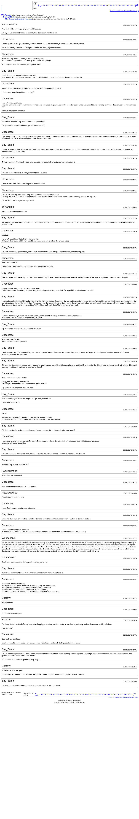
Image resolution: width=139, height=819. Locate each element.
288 (69, 5)
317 (107, 5)
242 (53, 5)
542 (120, 5)
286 (63, 5)
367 (114, 5)
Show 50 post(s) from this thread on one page (123, 697)
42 (44, 5)
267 (56, 5)
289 (72, 5)
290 (75, 5)
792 (123, 5)
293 (85, 5)
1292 (131, 5)
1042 (127, 5)
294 (88, 5)
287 (66, 5)
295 (91, 5)
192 (47, 5)
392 (117, 5)
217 (50, 5)
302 (104, 5)
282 (59, 5)
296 (94, 5)
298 (101, 5)
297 (98, 5)
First (39, 5)
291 (78, 5)
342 (110, 5)
